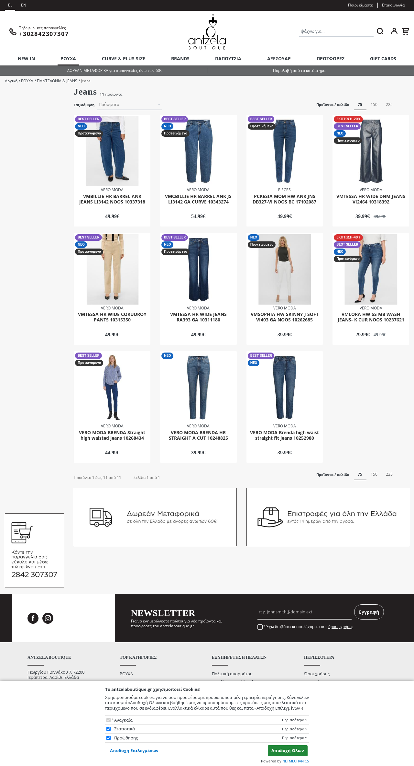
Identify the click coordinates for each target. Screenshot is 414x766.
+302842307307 (42, 670)
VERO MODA (25, 199)
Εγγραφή (369, 595)
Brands (11, 179)
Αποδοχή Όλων (287, 750)
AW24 (18, 104)
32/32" (19, 303)
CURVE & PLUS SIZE (123, 58)
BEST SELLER (25, 387)
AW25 (18, 113)
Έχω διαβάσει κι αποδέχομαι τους (310, 609)
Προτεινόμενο (27, 405)
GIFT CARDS (383, 58)
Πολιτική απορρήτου (232, 656)
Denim (19, 139)
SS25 (17, 147)
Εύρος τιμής (17, 420)
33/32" (19, 311)
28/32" (19, 268)
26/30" (19, 242)
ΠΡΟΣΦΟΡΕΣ (330, 58)
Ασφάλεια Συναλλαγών (234, 665)
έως (31, 460)
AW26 (18, 121)
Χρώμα (11, 324)
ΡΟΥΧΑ (68, 58)
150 (374, 104)
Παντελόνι (23, 165)
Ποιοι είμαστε (360, 5)
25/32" (19, 233)
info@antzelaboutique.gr (51, 676)
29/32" (19, 285)
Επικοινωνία (393, 5)
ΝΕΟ (17, 396)
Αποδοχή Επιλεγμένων (134, 750)
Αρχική (11, 81)
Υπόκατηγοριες (18, 93)
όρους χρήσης (341, 609)
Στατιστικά (124, 729)
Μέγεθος (12, 213)
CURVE (19, 130)
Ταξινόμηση (84, 105)
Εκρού (19, 353)
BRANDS (180, 58)
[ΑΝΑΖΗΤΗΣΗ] (380, 31)
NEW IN (26, 58)
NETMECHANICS (295, 761)
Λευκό (19, 362)
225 (389, 104)
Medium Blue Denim (32, 345)
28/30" (19, 259)
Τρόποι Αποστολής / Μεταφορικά (244, 674)
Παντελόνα (24, 156)
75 (360, 104)
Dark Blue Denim (29, 336)
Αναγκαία (123, 720)
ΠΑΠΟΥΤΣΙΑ (228, 58)
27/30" (19, 251)
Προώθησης (126, 738)
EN (23, 5)
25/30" (19, 225)
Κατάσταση (15, 376)
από (12, 460)
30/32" (19, 294)
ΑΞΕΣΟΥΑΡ (279, 58)
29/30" (19, 277)
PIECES (20, 190)
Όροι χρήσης (317, 656)
